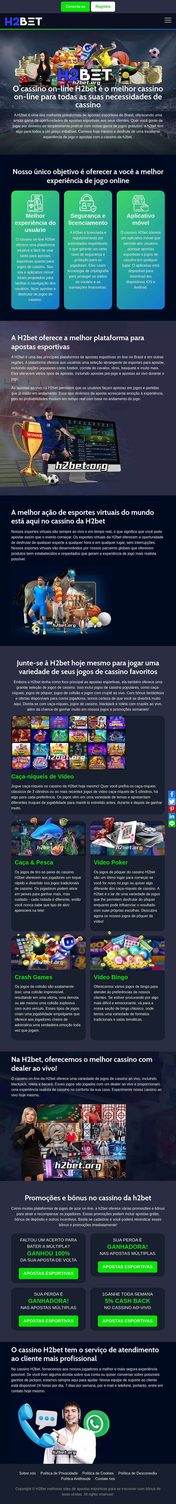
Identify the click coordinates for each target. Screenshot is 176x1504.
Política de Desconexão (137, 1473)
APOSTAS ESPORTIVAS (48, 1273)
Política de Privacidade (59, 1473)
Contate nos (105, 1479)
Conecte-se (75, 6)
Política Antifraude (76, 1479)
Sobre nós (27, 1473)
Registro (103, 6)
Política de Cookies (98, 1473)
